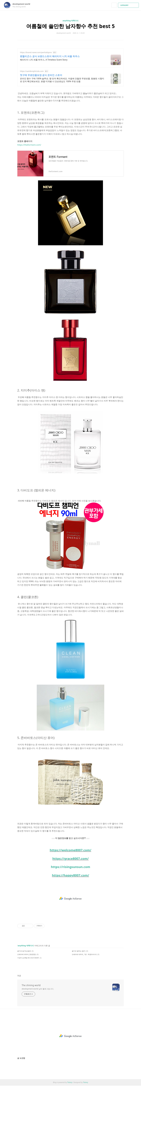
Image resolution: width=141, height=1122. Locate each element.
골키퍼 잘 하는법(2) (24, 987)
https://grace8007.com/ (70, 895)
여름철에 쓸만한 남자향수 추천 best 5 (70, 26)
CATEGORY (128, 5)
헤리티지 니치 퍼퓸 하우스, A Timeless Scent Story (43, 59)
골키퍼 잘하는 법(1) (78, 987)
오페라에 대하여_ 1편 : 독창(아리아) (84, 991)
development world (22, 4)
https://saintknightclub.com (32, 71)
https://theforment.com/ (29, 181)
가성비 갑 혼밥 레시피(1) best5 (28, 994)
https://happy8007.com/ (70, 911)
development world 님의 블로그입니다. (38, 1025)
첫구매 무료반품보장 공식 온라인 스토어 (41, 75)
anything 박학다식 (70, 20)
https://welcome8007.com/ (70, 886)
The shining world (31, 1021)
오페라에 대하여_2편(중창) (26, 991)
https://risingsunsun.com (70, 903)
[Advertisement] (70, 107)
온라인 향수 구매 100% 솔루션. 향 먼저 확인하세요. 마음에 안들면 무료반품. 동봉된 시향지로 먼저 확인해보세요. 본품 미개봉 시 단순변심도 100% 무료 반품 (62, 80)
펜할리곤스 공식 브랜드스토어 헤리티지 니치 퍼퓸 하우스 (50, 56)
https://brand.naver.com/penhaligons (36, 52)
